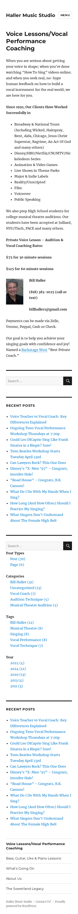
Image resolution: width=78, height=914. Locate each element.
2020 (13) (18, 674)
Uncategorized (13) (25, 588)
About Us (14, 879)
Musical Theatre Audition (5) (34, 605)
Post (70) (17, 559)
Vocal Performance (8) (28, 640)
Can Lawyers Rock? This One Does (38, 463)
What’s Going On (20, 868)
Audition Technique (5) (29, 599)
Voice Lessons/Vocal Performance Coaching (35, 846)
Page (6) (17, 565)
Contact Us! (43, 901)
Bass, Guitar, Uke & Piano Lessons (33, 858)
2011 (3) (16, 686)
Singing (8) (19, 634)
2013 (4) (17, 680)
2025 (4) (17, 663)
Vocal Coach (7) (23, 594)
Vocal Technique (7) (26, 646)
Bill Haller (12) (22, 622)
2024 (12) (18, 669)
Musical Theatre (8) (26, 628)
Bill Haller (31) (21, 582)
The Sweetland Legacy (25, 889)
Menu (65, 15)
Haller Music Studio (30, 15)
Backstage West (34, 350)
